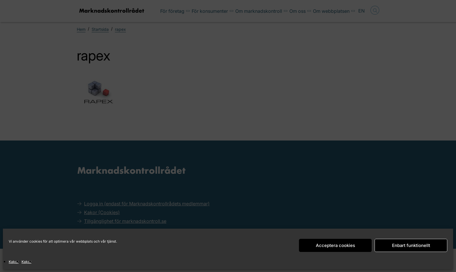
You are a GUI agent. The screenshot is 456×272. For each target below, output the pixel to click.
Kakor (14, 261)
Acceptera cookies (335, 245)
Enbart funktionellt (411, 245)
